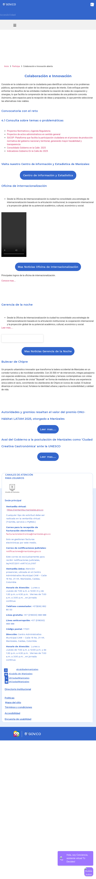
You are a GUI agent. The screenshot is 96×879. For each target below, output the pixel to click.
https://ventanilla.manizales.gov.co (25, 510)
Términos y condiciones (18, 707)
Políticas (9, 698)
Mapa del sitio (13, 702)
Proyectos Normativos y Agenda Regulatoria (28, 131)
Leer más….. (7, 327)
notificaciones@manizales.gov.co (23, 551)
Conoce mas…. (8, 280)
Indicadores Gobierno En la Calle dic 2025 (27, 151)
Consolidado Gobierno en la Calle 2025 (26, 147)
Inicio (6, 66)
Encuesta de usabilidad (18, 719)
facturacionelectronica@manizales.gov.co (28, 534)
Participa (16, 66)
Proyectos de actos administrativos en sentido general (33, 134)
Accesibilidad (8, 15)
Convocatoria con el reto (19, 111)
